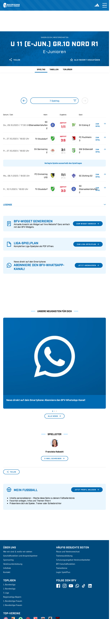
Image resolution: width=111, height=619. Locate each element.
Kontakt (6, 525)
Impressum (101, 599)
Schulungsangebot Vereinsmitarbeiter (73, 513)
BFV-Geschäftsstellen (65, 517)
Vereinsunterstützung (12, 517)
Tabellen (53, 69)
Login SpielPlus (63, 525)
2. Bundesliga (9, 542)
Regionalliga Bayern (12, 550)
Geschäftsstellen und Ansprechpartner (20, 509)
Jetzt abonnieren (88, 265)
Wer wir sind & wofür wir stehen (17, 504)
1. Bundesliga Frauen (12, 554)
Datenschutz (87, 599)
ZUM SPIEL (101, 125)
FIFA (26, 599)
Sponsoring (8, 513)
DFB (11, 599)
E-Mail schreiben (54, 412)
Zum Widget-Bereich (87, 224)
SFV (4, 599)
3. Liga (6, 546)
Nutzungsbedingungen (69, 599)
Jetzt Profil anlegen (87, 443)
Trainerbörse (61, 521)
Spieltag (41, 69)
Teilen (14, 59)
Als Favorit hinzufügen (85, 59)
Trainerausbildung (64, 509)
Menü (104, 5)
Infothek (7, 521)
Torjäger (67, 69)
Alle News (54, 369)
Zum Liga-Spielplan (88, 244)
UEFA (18, 599)
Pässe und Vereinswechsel (68, 504)
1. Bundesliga (9, 537)
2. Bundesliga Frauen (12, 558)
